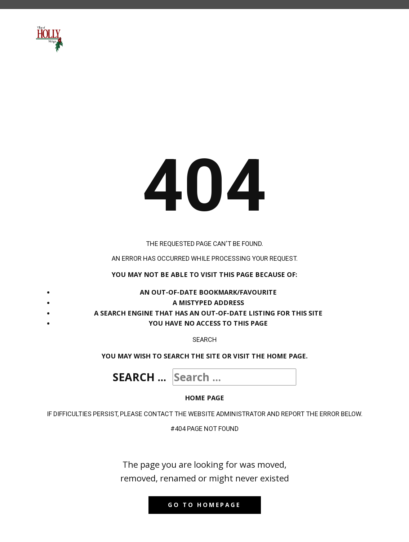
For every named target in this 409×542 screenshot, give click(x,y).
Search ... (139, 377)
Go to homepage (204, 505)
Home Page (204, 397)
